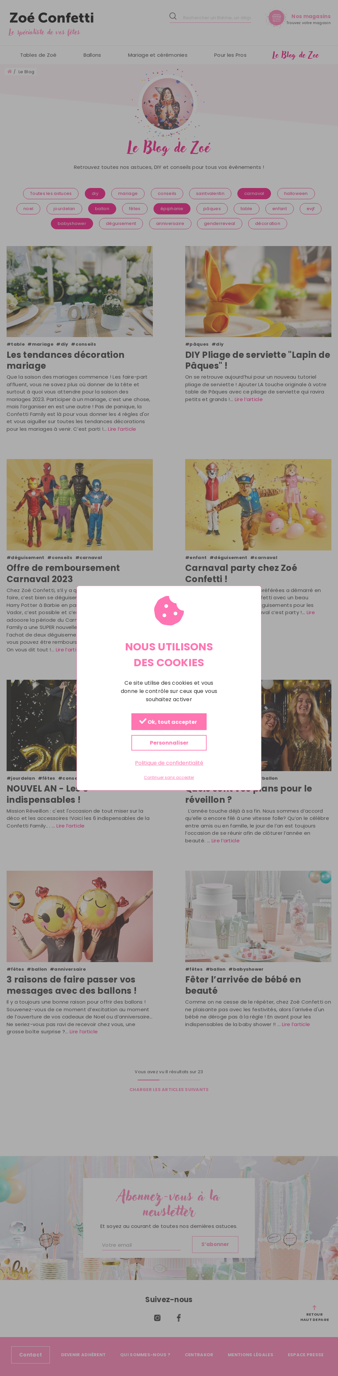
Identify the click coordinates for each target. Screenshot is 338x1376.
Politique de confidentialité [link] (169, 762)
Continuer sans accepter (169, 777)
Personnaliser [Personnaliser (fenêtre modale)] (169, 742)
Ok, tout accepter (168, 722)
